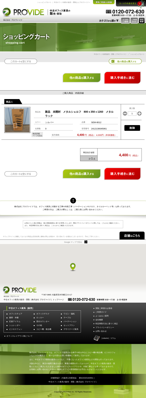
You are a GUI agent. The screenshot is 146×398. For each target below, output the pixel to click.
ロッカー (40, 318)
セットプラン (69, 325)
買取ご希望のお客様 (103, 308)
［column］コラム (108, 338)
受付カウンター (42, 321)
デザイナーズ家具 (71, 329)
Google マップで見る (73, 242)
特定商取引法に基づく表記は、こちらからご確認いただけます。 (52, 225)
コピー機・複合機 (43, 329)
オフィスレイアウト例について (19, 336)
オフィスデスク (42, 314)
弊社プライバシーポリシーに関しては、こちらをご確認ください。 (97, 223)
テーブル (67, 318)
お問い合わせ (101, 331)
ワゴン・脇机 (69, 314)
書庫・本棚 (13, 318)
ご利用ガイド (101, 312)
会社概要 (99, 320)
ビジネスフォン (15, 329)
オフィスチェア (15, 314)
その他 (39, 325)
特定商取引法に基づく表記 (106, 324)
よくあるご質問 (101, 316)
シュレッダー (14, 325)
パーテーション (70, 321)
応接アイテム (14, 321)
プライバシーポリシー (104, 327)
